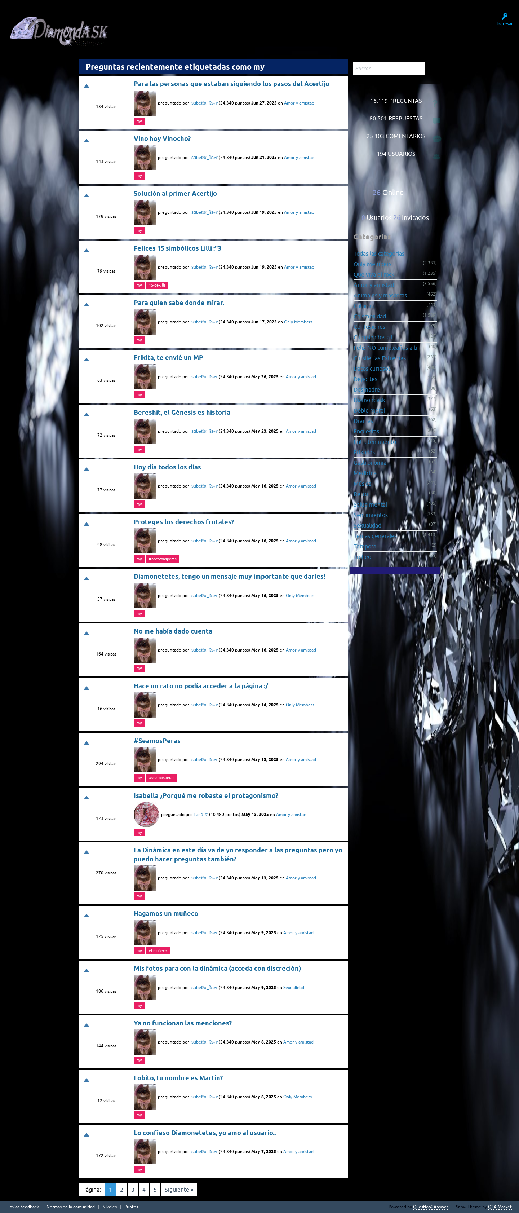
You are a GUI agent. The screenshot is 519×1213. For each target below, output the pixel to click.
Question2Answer (430, 1206)
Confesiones (369, 326)
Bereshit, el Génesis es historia (182, 412)
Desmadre (367, 389)
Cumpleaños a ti (374, 337)
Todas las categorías (379, 253)
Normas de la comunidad (70, 1207)
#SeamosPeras (157, 741)
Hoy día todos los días (167, 467)
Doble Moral (369, 410)
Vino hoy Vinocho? (162, 138)
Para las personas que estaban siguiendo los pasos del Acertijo (231, 84)
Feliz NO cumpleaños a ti (385, 347)
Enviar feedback (23, 1207)
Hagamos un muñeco (166, 913)
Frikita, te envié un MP (168, 357)
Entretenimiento (375, 441)
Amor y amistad (299, 103)
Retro (361, 494)
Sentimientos (371, 515)
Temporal (366, 546)
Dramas (363, 421)
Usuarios (222, 28)
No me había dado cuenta (173, 631)
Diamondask (369, 400)
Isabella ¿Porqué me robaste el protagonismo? (206, 795)
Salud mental (370, 504)
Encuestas (366, 431)
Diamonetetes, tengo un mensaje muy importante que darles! (229, 576)
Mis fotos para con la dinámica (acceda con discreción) (217, 968)
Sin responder (185, 28)
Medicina (365, 473)
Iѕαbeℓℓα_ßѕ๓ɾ (204, 103)
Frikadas (364, 452)
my (139, 121)
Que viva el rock (374, 274)
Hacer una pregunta (265, 28)
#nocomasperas (163, 559)
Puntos (131, 1207)
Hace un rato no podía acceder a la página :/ (201, 686)
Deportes (365, 379)
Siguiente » (179, 1189)
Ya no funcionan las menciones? (183, 1023)
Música (362, 483)
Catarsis (364, 306)
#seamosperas (161, 778)
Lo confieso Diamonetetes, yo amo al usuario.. (205, 1133)
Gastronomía (370, 462)
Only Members (298, 322)
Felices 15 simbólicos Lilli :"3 (177, 248)
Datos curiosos (372, 368)
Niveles (109, 1207)
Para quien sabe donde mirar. (179, 302)
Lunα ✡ (201, 814)
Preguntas (148, 28)
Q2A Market (500, 1206)
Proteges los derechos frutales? (184, 522)
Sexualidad (293, 987)
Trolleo (362, 556)
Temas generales (375, 536)
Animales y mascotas (380, 295)
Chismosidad (370, 316)
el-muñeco (158, 951)
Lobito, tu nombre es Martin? (178, 1078)
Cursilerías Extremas (380, 358)
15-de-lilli (157, 285)
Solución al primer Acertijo (175, 193)
